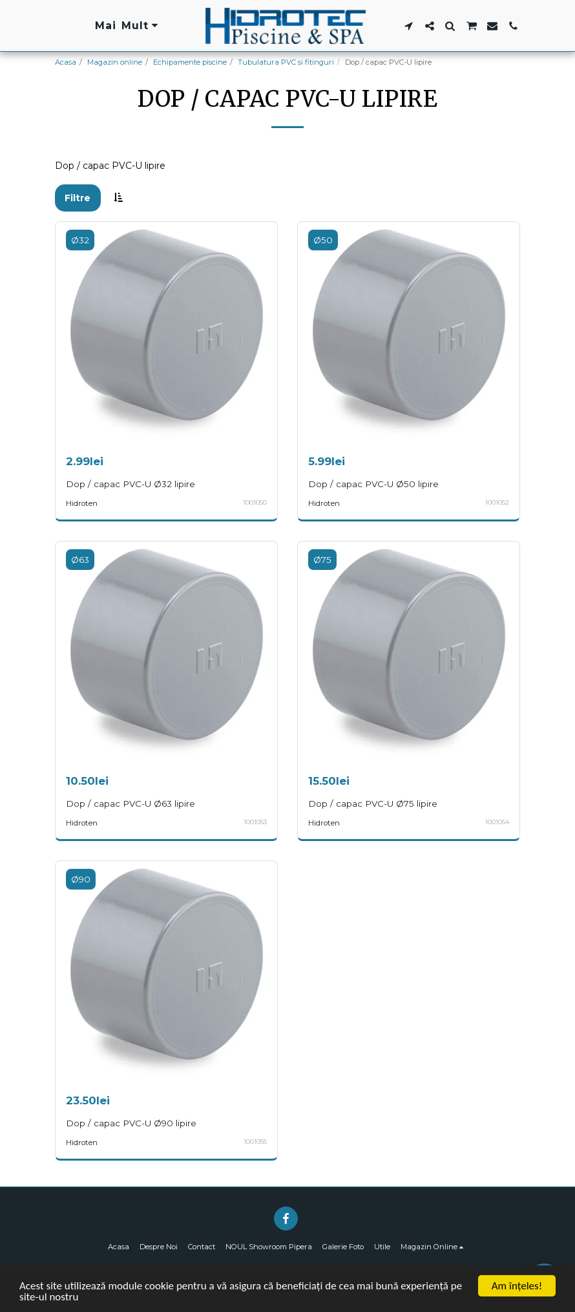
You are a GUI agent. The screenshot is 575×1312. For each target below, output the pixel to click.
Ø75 (322, 559)
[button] (409, 26)
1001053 (255, 822)
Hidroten (82, 503)
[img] (166, 333)
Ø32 (80, 240)
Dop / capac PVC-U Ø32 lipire (130, 484)
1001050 (255, 502)
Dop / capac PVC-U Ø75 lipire (372, 803)
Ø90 (80, 879)
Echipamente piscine (190, 62)
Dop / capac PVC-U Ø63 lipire (130, 803)
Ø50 (323, 240)
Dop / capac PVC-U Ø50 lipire (373, 484)
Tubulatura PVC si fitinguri (286, 62)
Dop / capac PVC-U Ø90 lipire (131, 1123)
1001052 (497, 502)
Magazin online (114, 62)
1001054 (497, 822)
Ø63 (80, 559)
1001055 (255, 1141)
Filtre (77, 198)
